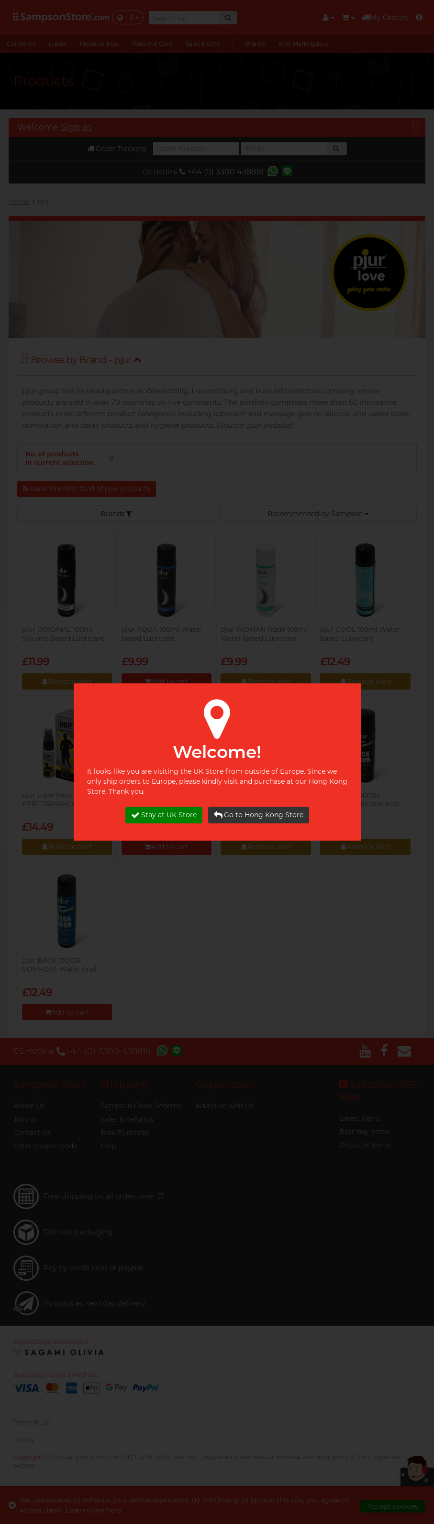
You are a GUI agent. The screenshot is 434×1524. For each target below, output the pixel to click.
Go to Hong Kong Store (258, 815)
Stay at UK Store (164, 815)
